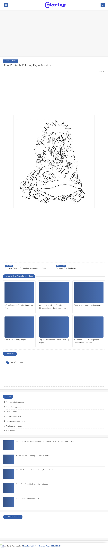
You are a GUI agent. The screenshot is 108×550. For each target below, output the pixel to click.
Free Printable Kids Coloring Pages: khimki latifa (42, 546)
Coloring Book (10, 61)
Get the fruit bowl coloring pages (87, 306)
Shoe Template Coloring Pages (27, 499)
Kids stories (10, 431)
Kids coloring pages (13, 407)
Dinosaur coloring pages (15, 421)
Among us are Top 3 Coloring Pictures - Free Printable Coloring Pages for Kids (52, 307)
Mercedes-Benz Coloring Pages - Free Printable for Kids (87, 341)
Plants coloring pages (14, 426)
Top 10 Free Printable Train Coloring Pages (54, 341)
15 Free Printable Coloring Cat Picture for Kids (33, 456)
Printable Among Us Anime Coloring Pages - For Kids (35, 470)
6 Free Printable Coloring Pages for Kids (18, 307)
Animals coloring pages (15, 402)
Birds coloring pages (14, 417)
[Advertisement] (54, 34)
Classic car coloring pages (15, 340)
